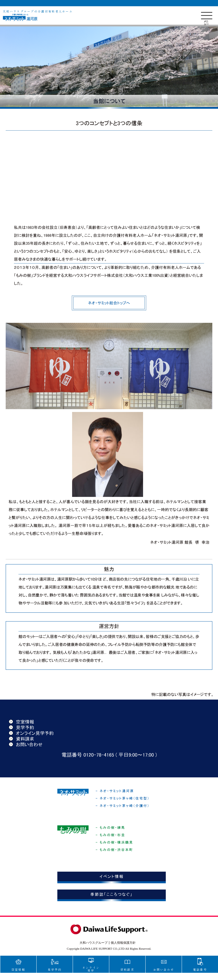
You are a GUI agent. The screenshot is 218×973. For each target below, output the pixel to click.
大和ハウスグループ (93, 942)
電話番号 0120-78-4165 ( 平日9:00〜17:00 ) (109, 755)
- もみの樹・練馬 (110, 827)
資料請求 (21, 738)
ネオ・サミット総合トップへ (109, 303)
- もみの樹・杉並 (110, 835)
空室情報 (21, 721)
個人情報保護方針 (123, 942)
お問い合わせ (26, 744)
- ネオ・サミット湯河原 (115, 791)
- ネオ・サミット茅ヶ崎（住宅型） (123, 798)
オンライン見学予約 (31, 733)
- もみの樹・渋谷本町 (114, 849)
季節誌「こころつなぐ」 (111, 894)
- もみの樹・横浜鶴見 (114, 842)
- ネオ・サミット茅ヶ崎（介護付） (123, 805)
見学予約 (21, 727)
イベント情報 (111, 876)
